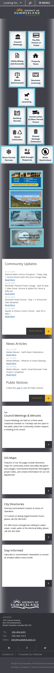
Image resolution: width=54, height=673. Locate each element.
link (18, 388)
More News (37, 398)
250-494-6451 (19, 632)
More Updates (35, 331)
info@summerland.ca (23, 639)
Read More (10, 280)
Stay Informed (28, 568)
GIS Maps (28, 475)
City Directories (28, 521)
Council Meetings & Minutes (28, 429)
